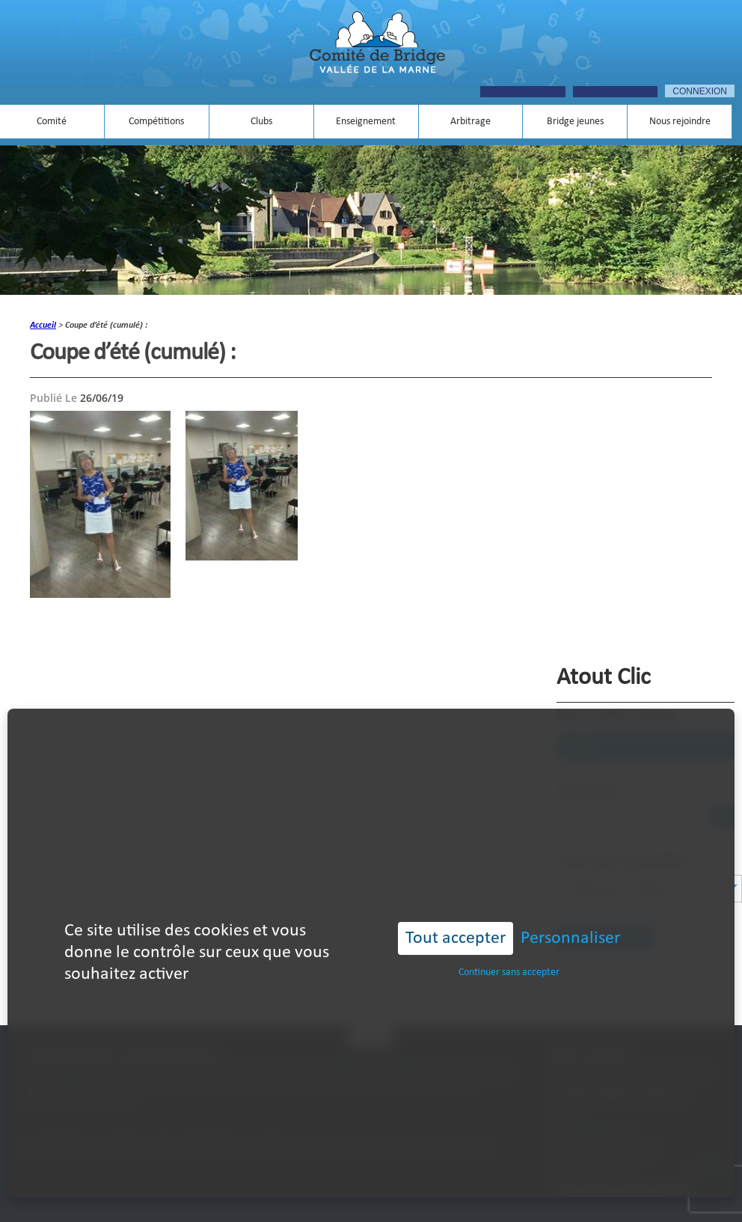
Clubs (261, 121)
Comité (52, 121)
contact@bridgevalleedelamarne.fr (621, 1189)
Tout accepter (455, 917)
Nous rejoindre (680, 121)
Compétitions (156, 121)
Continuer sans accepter (509, 951)
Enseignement (366, 121)
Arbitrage (470, 121)
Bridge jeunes (575, 121)
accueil (43, 325)
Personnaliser (570, 917)
